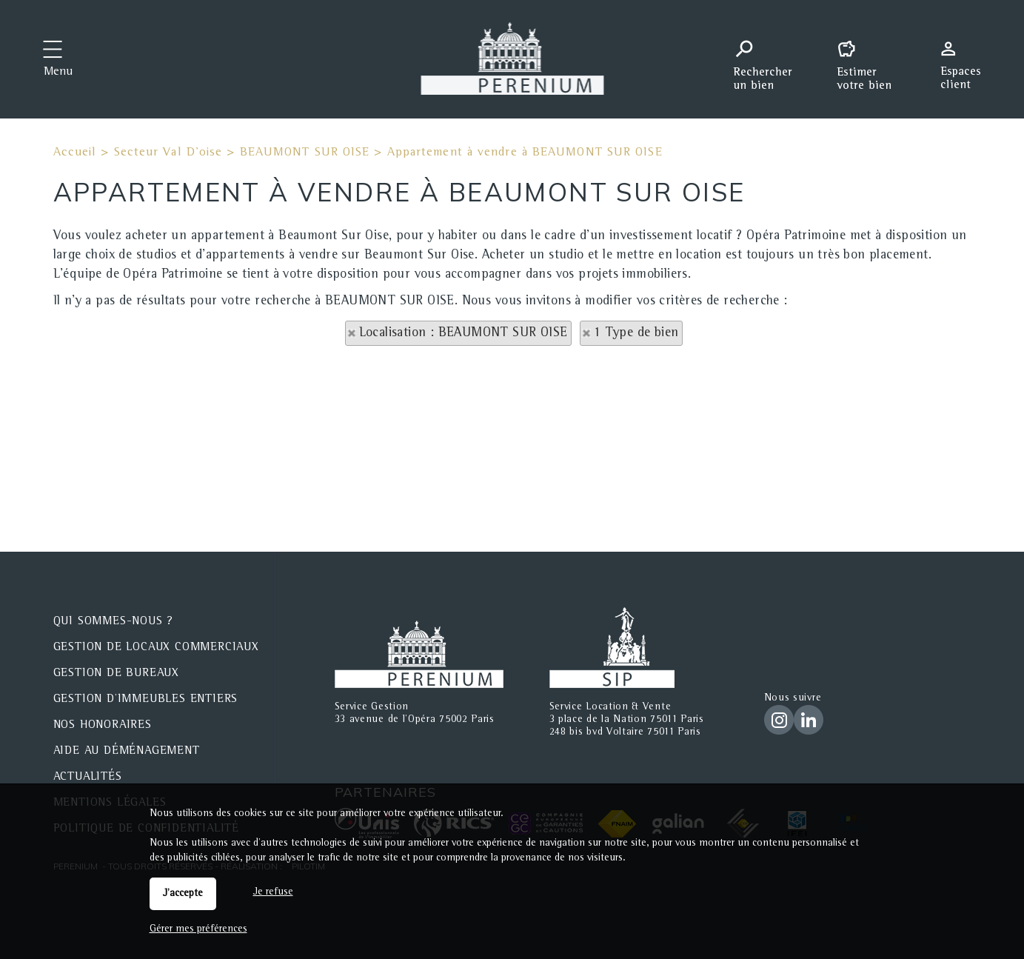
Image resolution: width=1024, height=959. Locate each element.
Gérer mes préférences (198, 929)
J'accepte (183, 894)
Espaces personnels (966, 57)
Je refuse (273, 892)
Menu (58, 72)
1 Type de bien (636, 333)
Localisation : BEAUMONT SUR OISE (463, 333)
